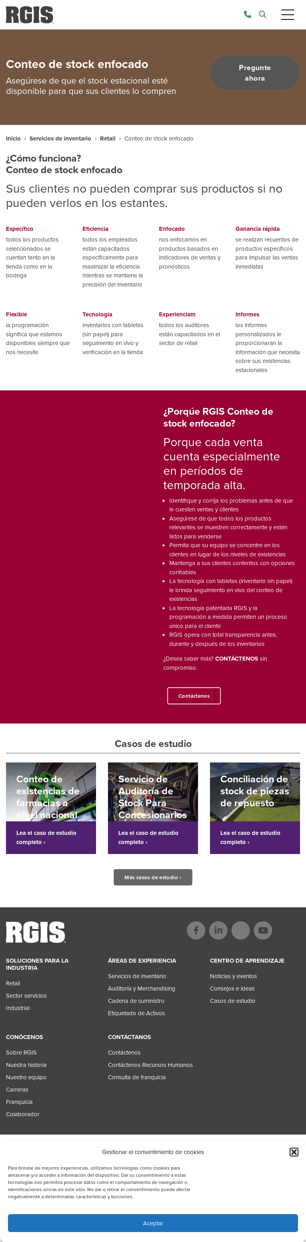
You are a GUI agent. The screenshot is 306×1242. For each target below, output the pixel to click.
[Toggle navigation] (287, 15)
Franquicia (19, 1102)
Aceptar (153, 1223)
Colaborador (22, 1114)
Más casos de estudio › (153, 877)
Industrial (17, 1008)
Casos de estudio (232, 1000)
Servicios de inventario (60, 138)
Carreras (17, 1089)
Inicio (13, 138)
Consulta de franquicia (137, 1077)
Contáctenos (194, 696)
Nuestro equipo (26, 1077)
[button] (294, 1152)
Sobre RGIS (21, 1052)
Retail (108, 138)
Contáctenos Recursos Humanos (150, 1065)
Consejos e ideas (232, 988)
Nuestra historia (26, 1065)
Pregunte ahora (255, 73)
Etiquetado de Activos (136, 1013)
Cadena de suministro (136, 1000)
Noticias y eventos (233, 976)
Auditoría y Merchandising (141, 988)
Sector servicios (26, 995)
